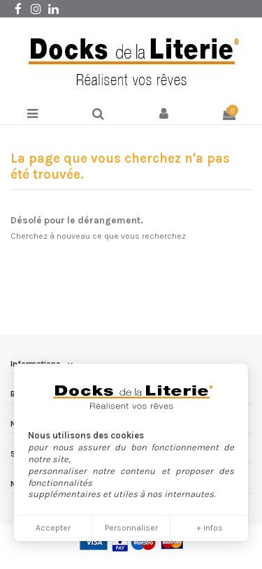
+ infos (209, 528)
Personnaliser (131, 528)
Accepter (53, 528)
